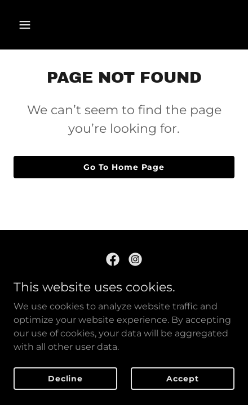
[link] (112, 259)
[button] (39, 25)
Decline (65, 378)
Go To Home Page (124, 167)
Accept (182, 378)
